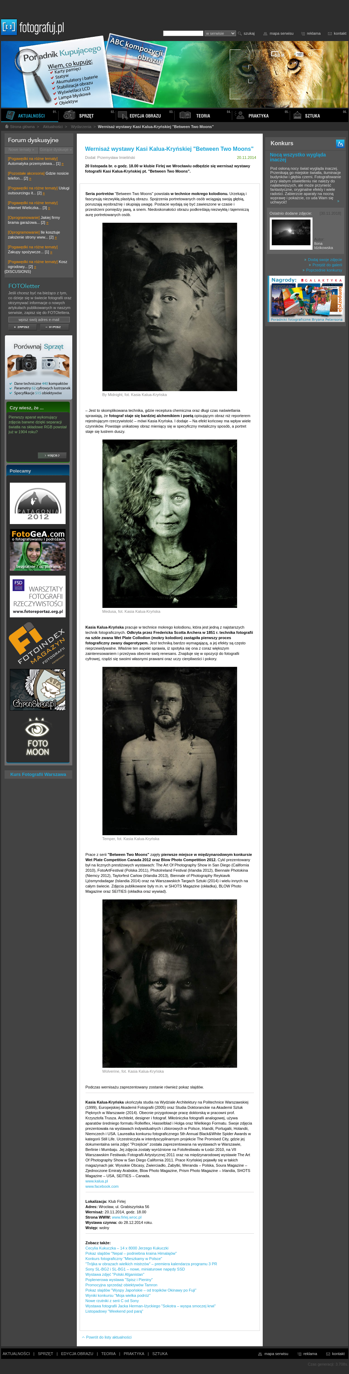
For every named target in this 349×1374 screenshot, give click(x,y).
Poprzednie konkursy (322, 270)
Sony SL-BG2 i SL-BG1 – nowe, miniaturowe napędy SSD (135, 1269)
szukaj (249, 33)
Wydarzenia (81, 127)
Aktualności (53, 127)
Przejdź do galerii (325, 265)
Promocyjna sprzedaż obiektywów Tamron (121, 1285)
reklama (314, 33)
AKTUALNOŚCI (16, 1354)
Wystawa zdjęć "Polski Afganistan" (115, 1274)
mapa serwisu (282, 33)
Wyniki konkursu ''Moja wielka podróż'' (118, 1295)
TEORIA (108, 1354)
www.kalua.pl (97, 1181)
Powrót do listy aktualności (106, 1337)
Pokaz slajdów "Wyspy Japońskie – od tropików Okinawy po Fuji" (141, 1290)
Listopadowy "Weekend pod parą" (114, 1311)
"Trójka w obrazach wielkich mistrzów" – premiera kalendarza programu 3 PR (151, 1264)
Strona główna (20, 127)
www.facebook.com (102, 1186)
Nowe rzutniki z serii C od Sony (112, 1301)
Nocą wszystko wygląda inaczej (298, 157)
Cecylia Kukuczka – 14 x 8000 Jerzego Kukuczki (127, 1248)
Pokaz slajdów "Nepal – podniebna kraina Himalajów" (131, 1253)
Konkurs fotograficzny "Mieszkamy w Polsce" (124, 1258)
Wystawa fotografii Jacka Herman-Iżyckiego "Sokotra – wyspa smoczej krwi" (151, 1306)
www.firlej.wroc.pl (126, 1217)
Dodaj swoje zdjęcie (323, 259)
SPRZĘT (45, 1354)
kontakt (340, 33)
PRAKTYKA (134, 1354)
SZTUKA (159, 1354)
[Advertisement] (305, 440)
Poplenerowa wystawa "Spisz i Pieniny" (119, 1280)
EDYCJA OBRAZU (77, 1354)
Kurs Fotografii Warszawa (38, 774)
